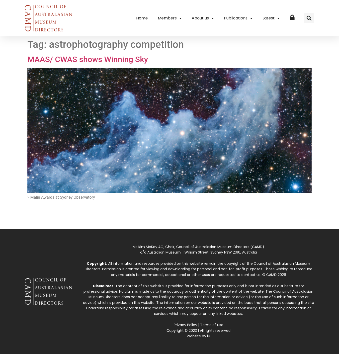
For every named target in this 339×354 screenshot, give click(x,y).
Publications (238, 18)
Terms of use (211, 324)
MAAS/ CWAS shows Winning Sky (87, 59)
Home (142, 18)
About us (203, 18)
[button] (309, 18)
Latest (271, 18)
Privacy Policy (185, 324)
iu (208, 336)
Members (170, 18)
